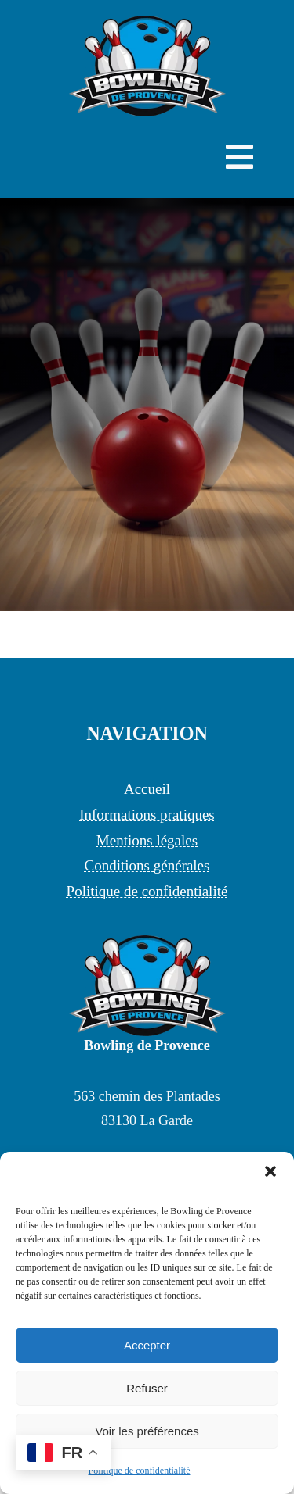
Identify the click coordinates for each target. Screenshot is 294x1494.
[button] (270, 1171)
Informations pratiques (147, 814)
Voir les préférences (147, 1431)
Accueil (147, 789)
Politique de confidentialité (140, 1470)
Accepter (147, 1345)
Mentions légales (147, 840)
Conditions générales (147, 865)
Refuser (147, 1388)
